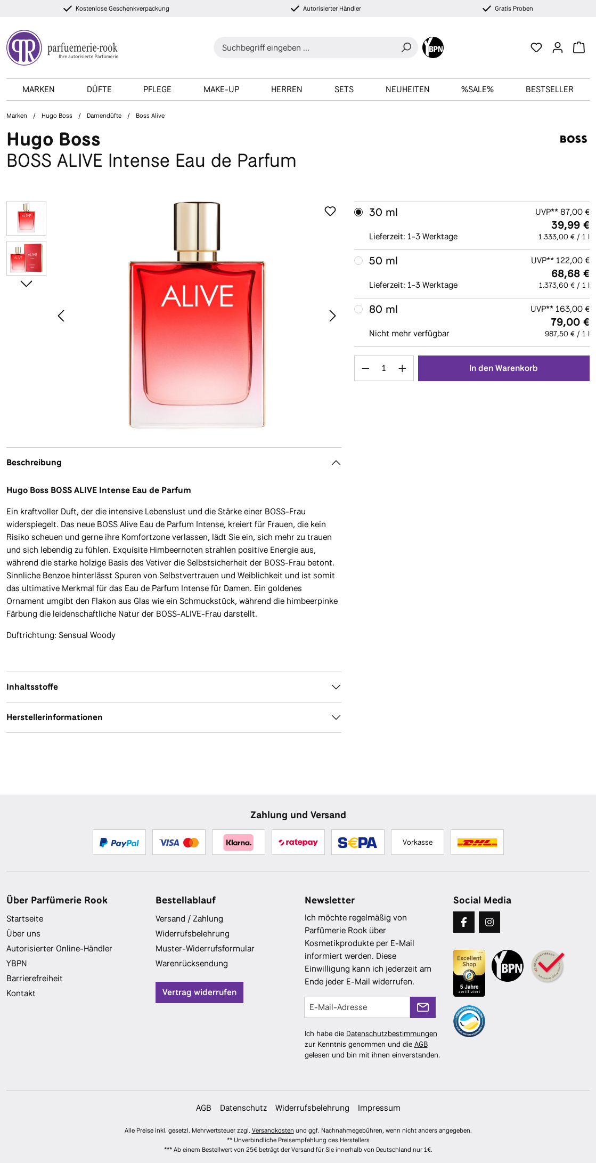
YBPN (16, 963)
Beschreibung (34, 462)
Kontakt (21, 993)
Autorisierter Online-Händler (59, 948)
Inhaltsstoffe (32, 686)
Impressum (379, 1107)
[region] (174, 315)
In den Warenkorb (503, 368)
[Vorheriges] (61, 315)
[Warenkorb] (579, 47)
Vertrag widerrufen (199, 992)
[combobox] (304, 47)
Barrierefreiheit (34, 978)
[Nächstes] (333, 315)
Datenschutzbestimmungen (391, 1033)
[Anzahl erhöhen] (402, 368)
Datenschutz (243, 1107)
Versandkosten (273, 1130)
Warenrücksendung (192, 963)
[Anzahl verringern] (365, 368)
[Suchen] (406, 47)
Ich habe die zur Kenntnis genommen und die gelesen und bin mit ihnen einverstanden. (372, 1044)
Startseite (24, 918)
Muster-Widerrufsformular (205, 948)
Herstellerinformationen (54, 717)
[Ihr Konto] (557, 47)
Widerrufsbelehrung (193, 933)
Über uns (23, 933)
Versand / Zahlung (189, 918)
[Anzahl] (383, 368)
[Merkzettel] (536, 47)
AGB (421, 1044)
